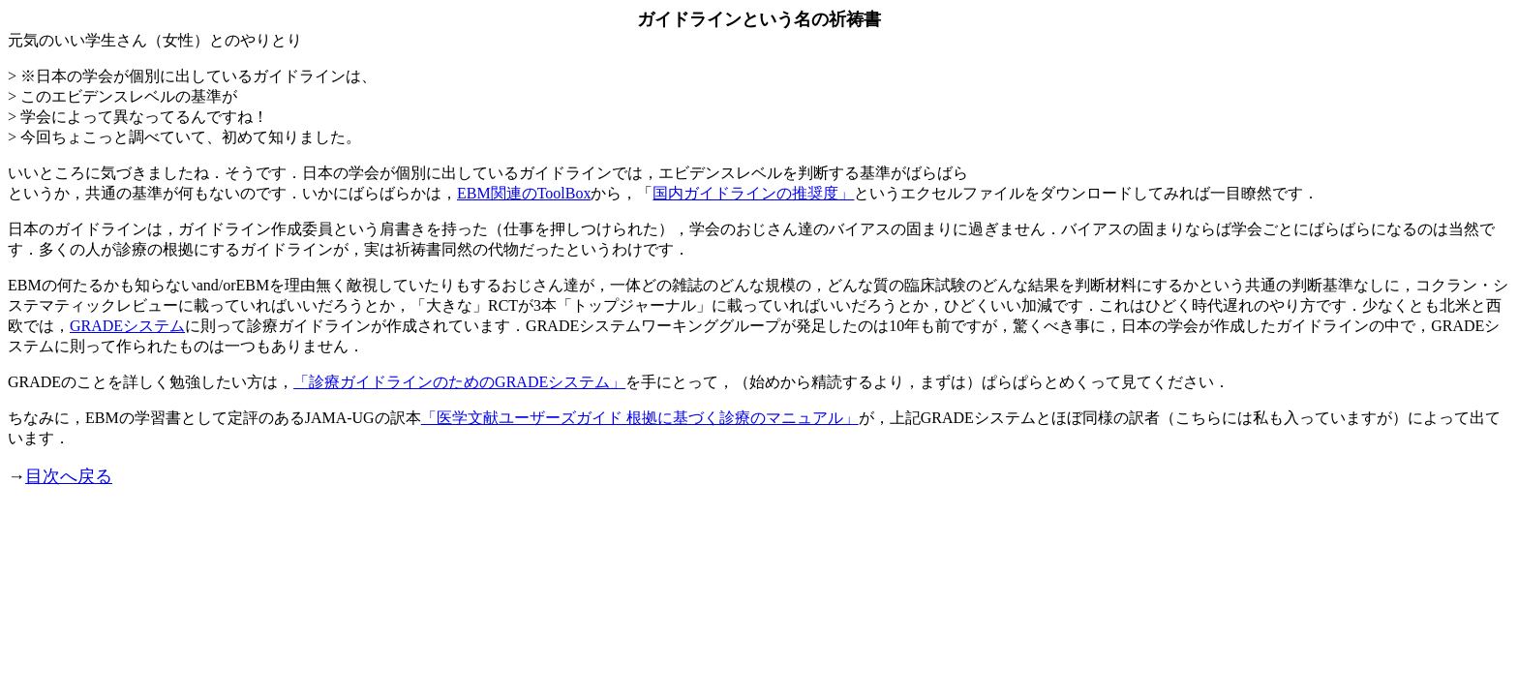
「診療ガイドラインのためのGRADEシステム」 (459, 382)
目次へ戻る (68, 476)
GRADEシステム (127, 326)
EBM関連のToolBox (524, 193)
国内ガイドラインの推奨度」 (753, 193)
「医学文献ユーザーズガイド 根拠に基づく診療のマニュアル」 (640, 417)
